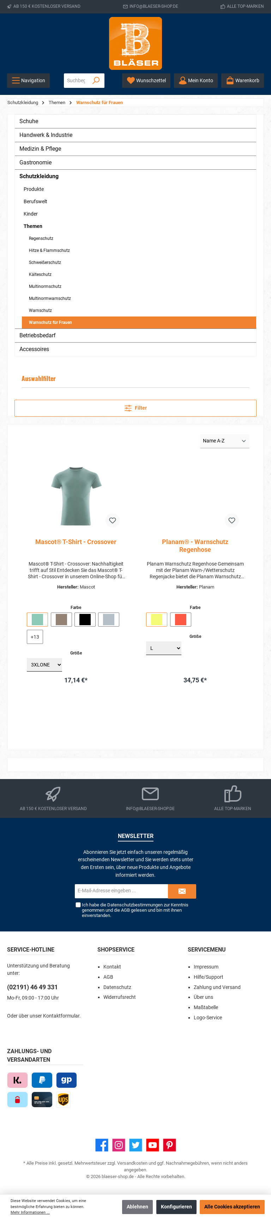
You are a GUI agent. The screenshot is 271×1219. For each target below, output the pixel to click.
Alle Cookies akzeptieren (232, 1207)
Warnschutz (40, 310)
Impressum (206, 967)
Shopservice (115, 949)
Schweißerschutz (45, 262)
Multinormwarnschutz (50, 298)
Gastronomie (35, 162)
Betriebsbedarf (37, 335)
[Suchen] (96, 80)
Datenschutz (117, 987)
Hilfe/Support (208, 977)
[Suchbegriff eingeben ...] (76, 80)
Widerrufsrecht (119, 997)
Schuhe (28, 121)
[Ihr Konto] (196, 80)
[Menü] (28, 80)
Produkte (34, 189)
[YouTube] (153, 1145)
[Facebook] (102, 1145)
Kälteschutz (40, 274)
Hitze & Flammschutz (49, 250)
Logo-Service (208, 1018)
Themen (33, 226)
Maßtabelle (206, 1007)
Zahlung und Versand (217, 987)
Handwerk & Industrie (45, 135)
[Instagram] (119, 1145)
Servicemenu (207, 949)
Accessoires (34, 349)
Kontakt (112, 967)
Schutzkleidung (39, 176)
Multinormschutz (45, 286)
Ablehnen (137, 1207)
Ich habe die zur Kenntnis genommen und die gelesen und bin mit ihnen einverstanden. (135, 910)
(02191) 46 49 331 (32, 987)
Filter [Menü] (136, 407)
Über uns (203, 997)
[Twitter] (136, 1145)
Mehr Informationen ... (30, 1212)
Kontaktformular (61, 1016)
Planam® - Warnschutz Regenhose (195, 545)
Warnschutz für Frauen (50, 322)
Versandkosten (132, 1163)
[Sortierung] (224, 441)
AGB (125, 910)
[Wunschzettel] (146, 80)
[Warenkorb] (242, 80)
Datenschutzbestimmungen (134, 904)
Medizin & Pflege (40, 148)
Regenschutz (41, 238)
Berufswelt (35, 201)
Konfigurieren (176, 1207)
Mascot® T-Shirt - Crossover (75, 541)
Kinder (31, 214)
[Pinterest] (169, 1145)
